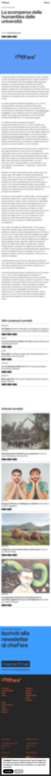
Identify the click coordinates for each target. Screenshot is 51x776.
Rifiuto (18, 771)
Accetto (8, 771)
